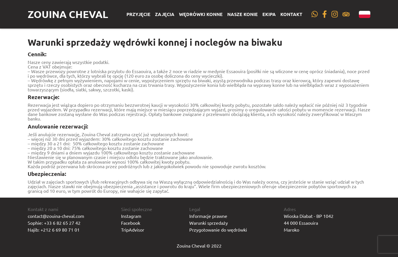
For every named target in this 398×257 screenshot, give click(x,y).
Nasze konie (242, 14)
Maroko (291, 229)
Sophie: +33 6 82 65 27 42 (54, 223)
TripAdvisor (132, 229)
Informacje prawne (208, 216)
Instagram (131, 216)
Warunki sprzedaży (208, 223)
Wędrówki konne (201, 14)
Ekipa (269, 14)
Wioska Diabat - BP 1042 (308, 216)
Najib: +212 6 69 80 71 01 (54, 229)
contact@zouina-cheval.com (56, 216)
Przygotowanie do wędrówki (218, 229)
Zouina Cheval (68, 14)
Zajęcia (164, 14)
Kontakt (291, 14)
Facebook (130, 223)
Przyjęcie (138, 14)
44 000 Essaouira (301, 223)
